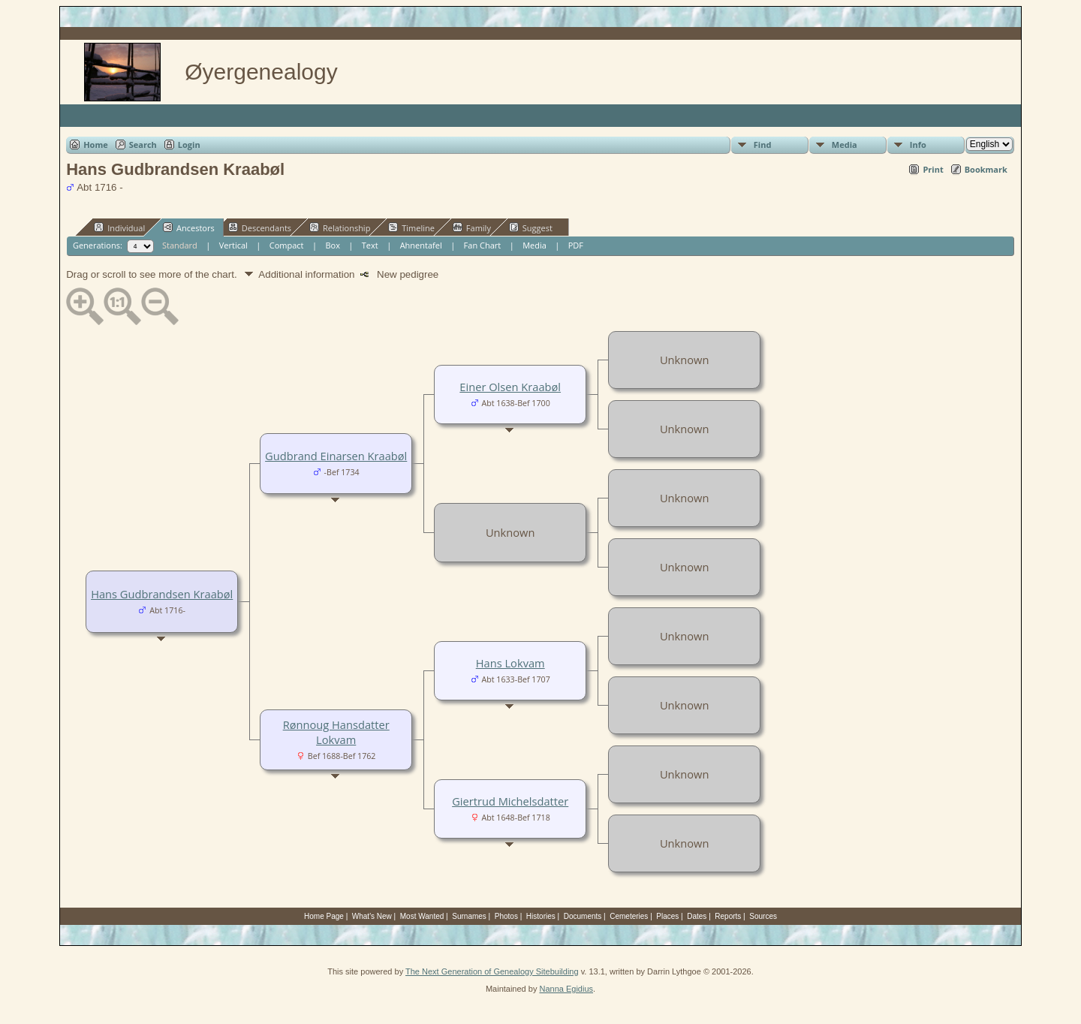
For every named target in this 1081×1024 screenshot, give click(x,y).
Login (189, 144)
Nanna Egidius (566, 988)
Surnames (469, 916)
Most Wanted (422, 916)
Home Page (324, 916)
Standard (179, 245)
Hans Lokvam (510, 662)
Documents (583, 916)
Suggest (531, 227)
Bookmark (986, 169)
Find (763, 144)
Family (472, 227)
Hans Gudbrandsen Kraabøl (162, 593)
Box (332, 245)
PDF (575, 245)
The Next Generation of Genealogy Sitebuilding (492, 971)
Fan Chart (482, 245)
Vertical (233, 245)
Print (933, 169)
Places (667, 916)
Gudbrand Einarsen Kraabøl (336, 455)
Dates (696, 916)
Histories (541, 916)
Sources (763, 916)
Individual (119, 227)
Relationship (339, 227)
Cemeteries (629, 916)
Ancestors (189, 227)
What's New (372, 916)
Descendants (259, 227)
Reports (728, 916)
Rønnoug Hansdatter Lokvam (336, 732)
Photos (506, 916)
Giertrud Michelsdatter (510, 801)
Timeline (411, 227)
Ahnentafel (421, 245)
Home (95, 144)
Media (844, 144)
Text (370, 245)
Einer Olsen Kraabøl (510, 386)
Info (918, 144)
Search (143, 144)
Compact (286, 245)
